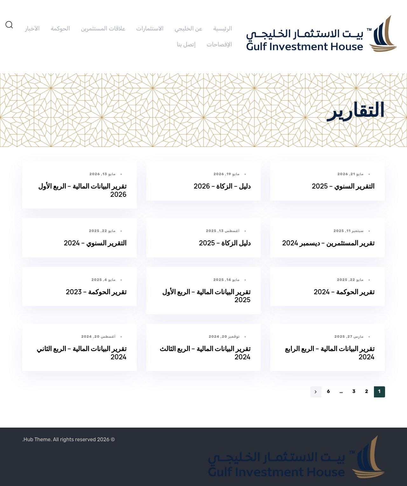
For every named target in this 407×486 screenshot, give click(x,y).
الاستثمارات (149, 28)
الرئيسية (222, 28)
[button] (9, 24)
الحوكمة (60, 28)
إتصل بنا (186, 44)
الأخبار (32, 28)
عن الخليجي (188, 28)
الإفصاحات (219, 44)
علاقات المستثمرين (103, 28)
